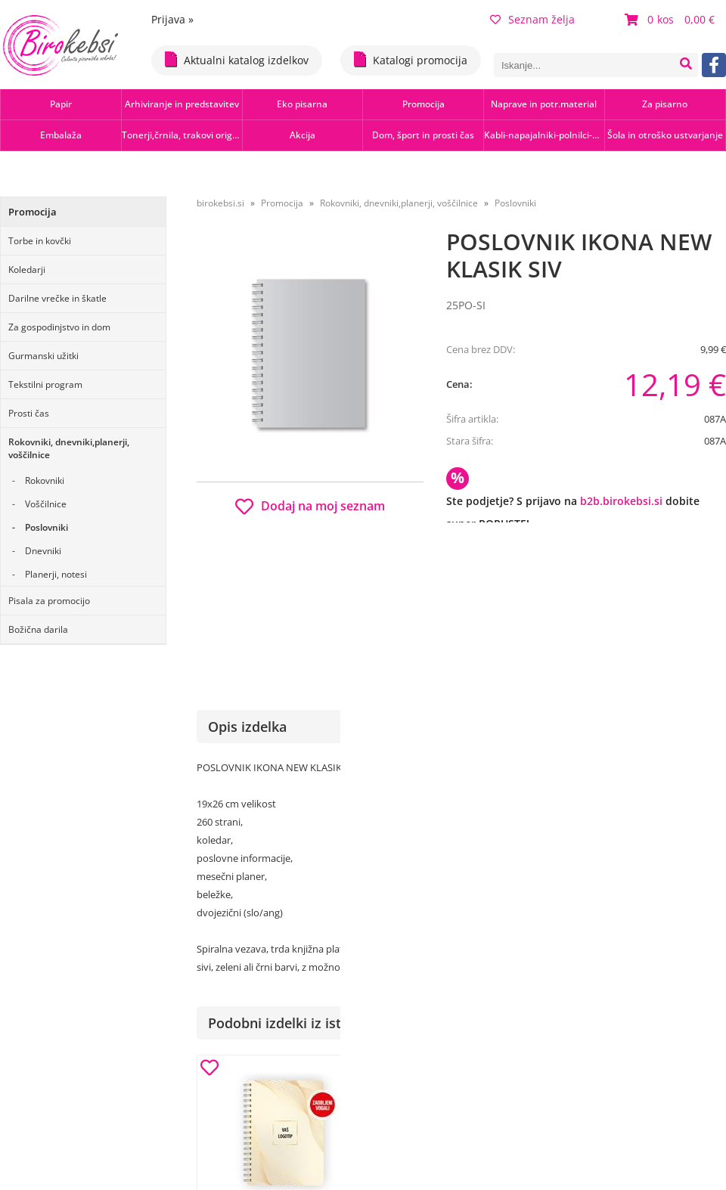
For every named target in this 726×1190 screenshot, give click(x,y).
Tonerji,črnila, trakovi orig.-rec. (182, 135)
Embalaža (61, 135)
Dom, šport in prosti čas (423, 135)
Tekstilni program (45, 384)
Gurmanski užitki (43, 355)
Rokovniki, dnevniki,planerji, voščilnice (68, 448)
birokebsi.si (220, 203)
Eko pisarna (302, 104)
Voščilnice (46, 503)
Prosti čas (28, 413)
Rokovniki (44, 480)
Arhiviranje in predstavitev (182, 104)
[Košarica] (671, 20)
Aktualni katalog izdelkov (237, 59)
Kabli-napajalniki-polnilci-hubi (544, 135)
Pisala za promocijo (49, 600)
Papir (61, 104)
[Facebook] (714, 65)
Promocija (423, 104)
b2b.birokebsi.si (621, 501)
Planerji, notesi (56, 574)
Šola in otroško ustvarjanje (665, 135)
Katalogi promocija (410, 59)
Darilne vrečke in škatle (57, 298)
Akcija (302, 135)
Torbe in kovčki (39, 240)
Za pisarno (664, 104)
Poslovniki (46, 527)
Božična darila (38, 629)
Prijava (172, 19)
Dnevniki (43, 550)
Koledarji (26, 269)
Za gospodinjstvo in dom (59, 327)
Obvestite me (491, 591)
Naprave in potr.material (544, 104)
